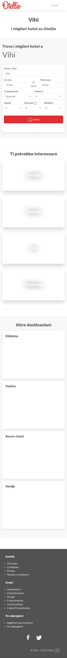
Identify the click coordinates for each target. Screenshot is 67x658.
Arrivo (8, 79)
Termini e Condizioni (18, 574)
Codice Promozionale (18, 607)
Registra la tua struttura (19, 622)
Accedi (55, 5)
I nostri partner (15, 604)
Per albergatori (15, 626)
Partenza (45, 79)
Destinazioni (14, 589)
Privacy (11, 570)
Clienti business (15, 593)
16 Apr (45, 84)
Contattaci (12, 567)
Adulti (7, 102)
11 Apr (9, 84)
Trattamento (11, 91)
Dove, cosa (10, 68)
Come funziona (15, 600)
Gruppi (11, 596)
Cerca (33, 119)
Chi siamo (12, 563)
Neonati (30, 102)
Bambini (48, 102)
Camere (38, 91)
